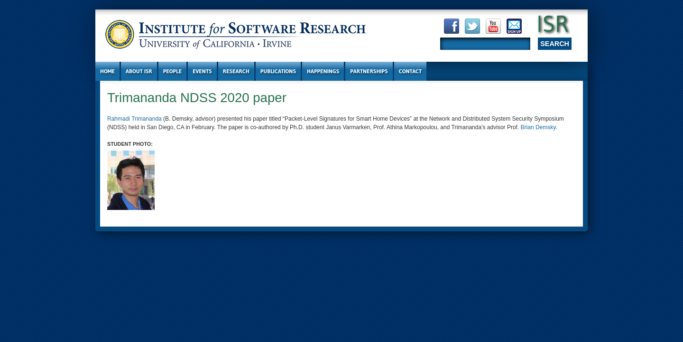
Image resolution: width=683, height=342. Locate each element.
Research (236, 71)
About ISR (139, 71)
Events (202, 71)
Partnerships (369, 71)
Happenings (323, 71)
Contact (410, 71)
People (172, 71)
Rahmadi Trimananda (134, 118)
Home (107, 71)
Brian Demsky (538, 127)
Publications (278, 71)
